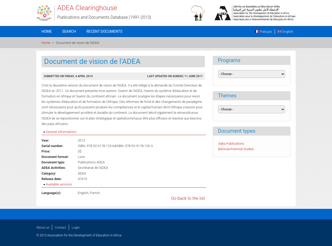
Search (69, 31)
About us (42, 227)
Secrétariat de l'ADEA (93, 168)
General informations (61, 132)
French (95, 193)
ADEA (82, 173)
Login (76, 227)
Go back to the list (188, 198)
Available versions (59, 184)
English (285, 32)
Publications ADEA (91, 162)
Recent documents (104, 31)
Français (263, 32)
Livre (81, 157)
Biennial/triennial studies (236, 149)
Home (47, 31)
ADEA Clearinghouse (87, 8)
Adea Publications (231, 143)
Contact (60, 227)
